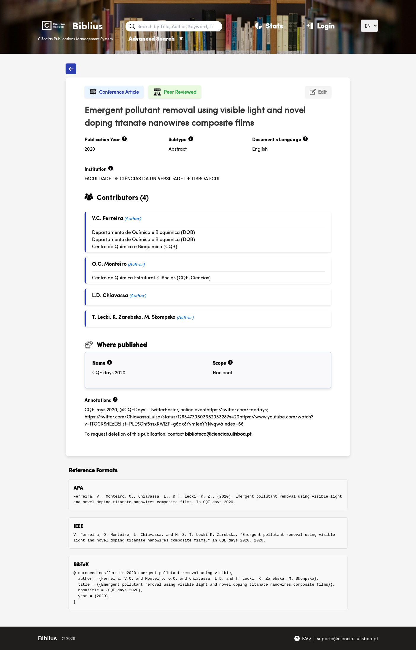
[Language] (369, 26)
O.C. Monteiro (109, 263)
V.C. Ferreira (107, 218)
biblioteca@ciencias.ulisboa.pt (218, 434)
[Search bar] (179, 26)
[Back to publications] (71, 68)
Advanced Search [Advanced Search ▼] (156, 38)
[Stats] (269, 25)
